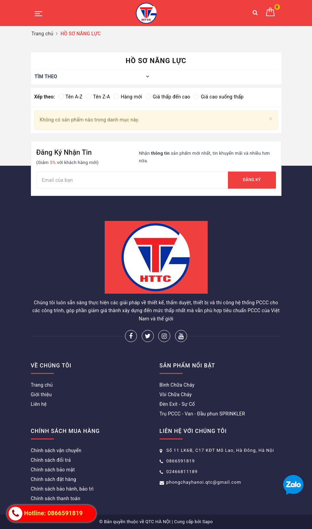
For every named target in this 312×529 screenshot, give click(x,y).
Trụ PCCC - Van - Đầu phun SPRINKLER (202, 413)
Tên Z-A (98, 96)
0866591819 (180, 460)
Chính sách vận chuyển (56, 450)
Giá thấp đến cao (168, 96)
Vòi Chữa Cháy (176, 394)
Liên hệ (39, 404)
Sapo (207, 521)
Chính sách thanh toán (55, 498)
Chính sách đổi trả (51, 460)
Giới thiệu (41, 394)
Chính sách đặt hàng (53, 479)
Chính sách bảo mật (53, 469)
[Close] (271, 118)
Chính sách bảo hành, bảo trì (62, 489)
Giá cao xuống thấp (218, 96)
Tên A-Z (70, 96)
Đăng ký (252, 179)
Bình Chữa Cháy (177, 385)
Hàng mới (128, 96)
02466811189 (182, 471)
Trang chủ (42, 385)
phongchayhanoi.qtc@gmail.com (203, 482)
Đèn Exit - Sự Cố (177, 404)
